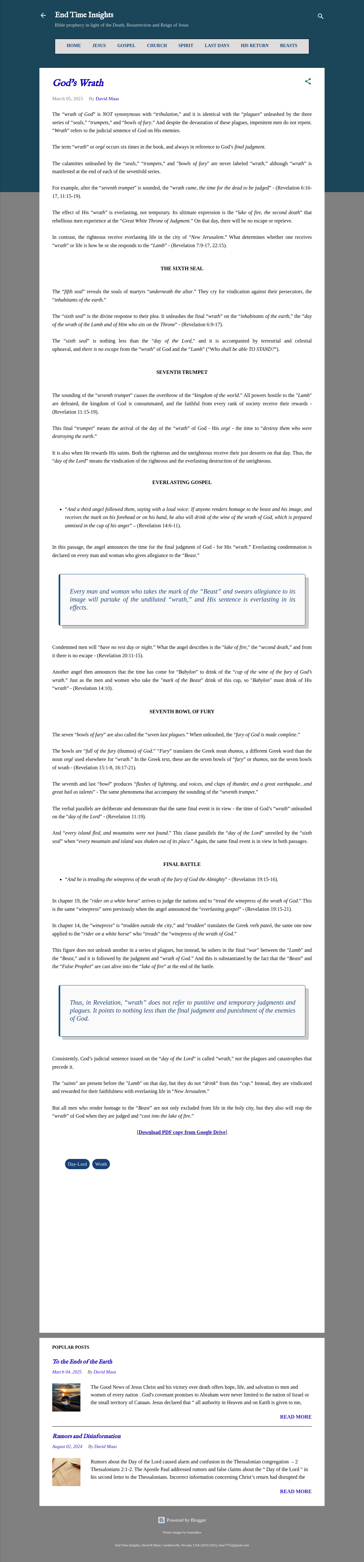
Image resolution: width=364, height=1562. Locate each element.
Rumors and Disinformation (86, 1436)
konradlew (194, 1532)
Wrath (101, 1164)
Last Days (217, 45)
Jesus (99, 45)
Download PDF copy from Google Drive (182, 1132)
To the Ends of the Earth (82, 1362)
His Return (255, 45)
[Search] (321, 17)
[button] (308, 82)
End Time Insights (84, 15)
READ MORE (296, 1417)
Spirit (186, 45)
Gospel (126, 45)
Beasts (288, 45)
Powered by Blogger (182, 1520)
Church (157, 45)
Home (74, 45)
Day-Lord (77, 1164)
